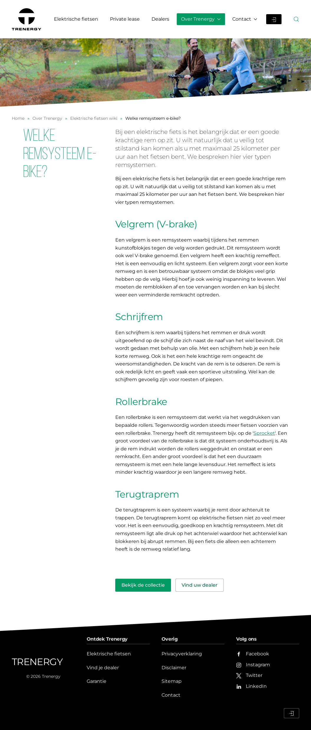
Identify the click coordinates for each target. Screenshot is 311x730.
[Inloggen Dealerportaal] (274, 19)
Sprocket (264, 433)
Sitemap (172, 681)
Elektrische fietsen (76, 19)
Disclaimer (174, 667)
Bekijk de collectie (143, 585)
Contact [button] (244, 19)
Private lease (125, 19)
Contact (171, 695)
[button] (296, 19)
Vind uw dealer (200, 585)
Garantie (96, 681)
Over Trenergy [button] (201, 19)
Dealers (160, 19)
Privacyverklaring (182, 654)
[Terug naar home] (27, 19)
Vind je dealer (103, 667)
